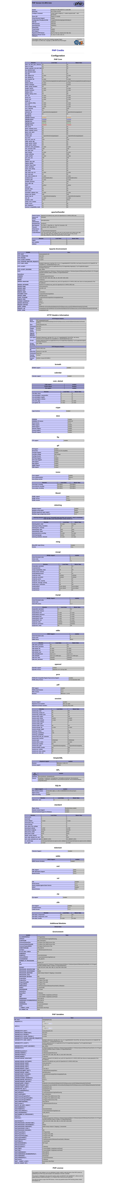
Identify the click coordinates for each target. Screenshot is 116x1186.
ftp (58, 437)
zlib (58, 902)
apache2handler (58, 212)
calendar (58, 373)
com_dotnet (58, 381)
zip (58, 894)
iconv (58, 472)
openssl (58, 664)
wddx (58, 856)
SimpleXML (58, 758)
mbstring (58, 505)
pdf (58, 685)
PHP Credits (58, 50)
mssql (58, 552)
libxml (58, 493)
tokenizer (58, 848)
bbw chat (50, 1023)
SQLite (58, 786)
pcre (58, 674)
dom (58, 416)
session (58, 699)
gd (58, 445)
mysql (58, 595)
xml (57, 866)
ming (58, 542)
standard (58, 805)
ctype (58, 408)
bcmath (58, 364)
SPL (58, 770)
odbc (58, 630)
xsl (58, 878)
